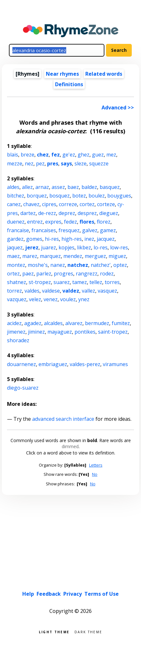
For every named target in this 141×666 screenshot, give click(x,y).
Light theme (54, 631)
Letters (95, 465)
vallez (88, 290)
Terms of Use (101, 593)
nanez (57, 264)
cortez (87, 204)
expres (53, 221)
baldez (89, 187)
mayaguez (59, 331)
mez (111, 154)
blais (12, 154)
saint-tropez (113, 331)
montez (16, 264)
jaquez (15, 247)
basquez (110, 187)
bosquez (59, 195)
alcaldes (53, 323)
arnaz (42, 187)
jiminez (36, 331)
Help (28, 593)
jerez (32, 247)
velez (35, 299)
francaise (18, 230)
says (66, 163)
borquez (37, 195)
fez (55, 154)
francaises (44, 230)
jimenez (16, 331)
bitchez (15, 195)
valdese (51, 290)
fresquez (69, 230)
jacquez (106, 238)
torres (112, 282)
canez (14, 204)
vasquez (107, 290)
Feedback (49, 593)
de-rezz (47, 213)
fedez (70, 221)
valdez (70, 290)
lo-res (101, 247)
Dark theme (88, 631)
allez (27, 187)
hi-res (52, 238)
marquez (50, 256)
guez (98, 154)
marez (29, 256)
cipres (49, 204)
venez (51, 299)
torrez (14, 290)
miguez (117, 256)
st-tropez (40, 282)
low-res (119, 247)
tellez (95, 282)
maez (13, 256)
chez (43, 154)
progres (63, 273)
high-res (71, 238)
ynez (83, 299)
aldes (13, 187)
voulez (68, 299)
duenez (16, 221)
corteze (106, 204)
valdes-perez (85, 364)
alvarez (73, 323)
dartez (28, 213)
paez (28, 273)
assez (58, 187)
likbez (84, 247)
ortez (13, 273)
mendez (72, 256)
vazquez (16, 299)
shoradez (18, 340)
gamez (108, 230)
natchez (77, 264)
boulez (96, 195)
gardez (15, 238)
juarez (48, 247)
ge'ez (68, 154)
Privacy (72, 593)
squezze (99, 163)
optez (120, 264)
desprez (87, 213)
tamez (79, 282)
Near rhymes (62, 73)
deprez (67, 213)
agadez (32, 323)
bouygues (119, 195)
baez (73, 187)
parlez (43, 273)
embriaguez (53, 364)
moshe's (38, 264)
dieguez (108, 213)
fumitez (121, 323)
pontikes (84, 331)
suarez (61, 282)
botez (79, 195)
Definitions (69, 84)
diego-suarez (23, 387)
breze (27, 154)
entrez (35, 221)
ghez (83, 154)
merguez (95, 256)
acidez (14, 323)
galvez (89, 230)
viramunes (115, 364)
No (94, 474)
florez (103, 221)
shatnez (16, 282)
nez (29, 163)
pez (40, 163)
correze (68, 204)
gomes (34, 238)
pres (52, 163)
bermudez (97, 323)
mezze (14, 163)
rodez (107, 273)
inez (89, 238)
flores (87, 221)
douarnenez (21, 364)
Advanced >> (118, 107)
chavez (31, 204)
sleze (80, 163)
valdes (32, 290)
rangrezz (86, 273)
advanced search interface (63, 418)
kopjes (66, 247)
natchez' (101, 264)
